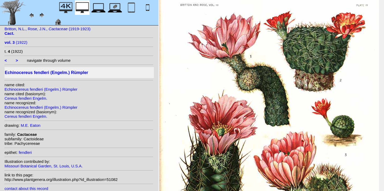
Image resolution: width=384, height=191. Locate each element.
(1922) (16, 42)
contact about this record (26, 188)
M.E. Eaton (30, 125)
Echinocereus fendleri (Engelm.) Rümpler (41, 89)
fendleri (25, 152)
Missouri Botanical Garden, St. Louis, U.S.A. (44, 166)
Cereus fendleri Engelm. (26, 98)
